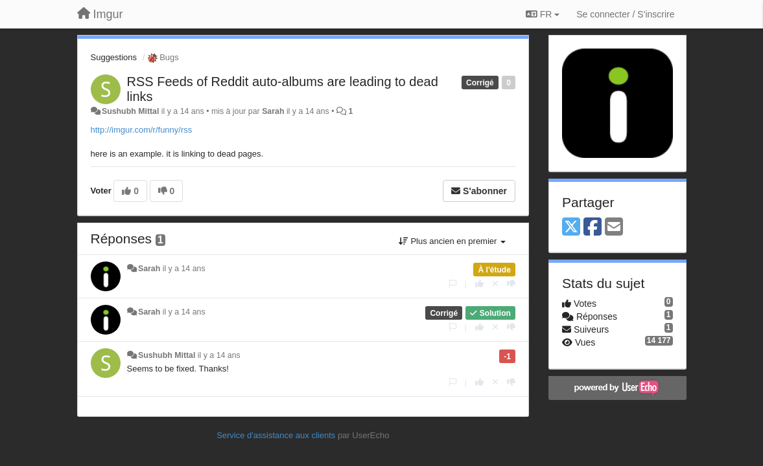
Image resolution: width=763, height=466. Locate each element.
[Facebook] (592, 227)
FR (542, 14)
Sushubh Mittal (130, 111)
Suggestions (114, 57)
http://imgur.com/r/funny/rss (142, 130)
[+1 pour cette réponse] (479, 284)
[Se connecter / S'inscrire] (625, 14)
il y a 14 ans (184, 268)
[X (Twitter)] (571, 227)
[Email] (614, 227)
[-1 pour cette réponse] (511, 284)
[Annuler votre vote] (495, 284)
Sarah (273, 111)
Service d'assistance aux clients (276, 435)
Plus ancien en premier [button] (452, 241)
